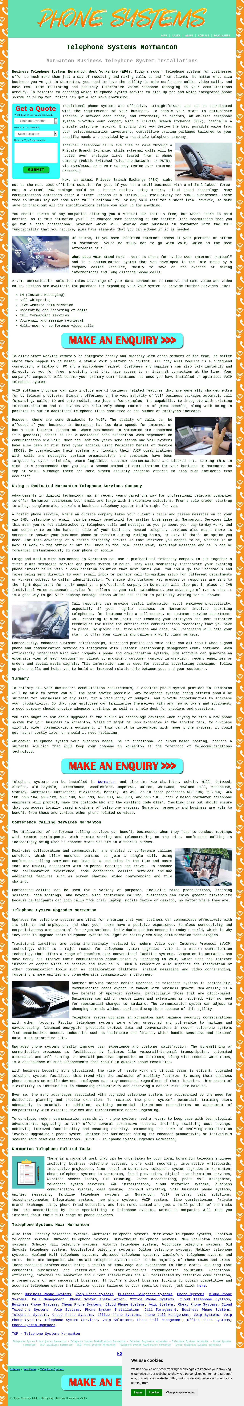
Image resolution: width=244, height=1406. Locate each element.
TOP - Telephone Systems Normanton (46, 1334)
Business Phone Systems (48, 1294)
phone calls (149, 272)
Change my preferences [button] (180, 1392)
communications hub (125, 377)
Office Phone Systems (152, 1299)
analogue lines (106, 156)
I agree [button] (138, 1392)
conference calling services (80, 832)
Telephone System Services (71, 1320)
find (27, 1234)
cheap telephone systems (71, 1174)
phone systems (102, 106)
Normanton (107, 782)
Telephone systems (30, 782)
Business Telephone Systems (145, 1294)
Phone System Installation (97, 1299)
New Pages (30, 1369)
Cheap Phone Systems (81, 1304)
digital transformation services (197, 1174)
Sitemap (15, 1369)
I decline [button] (154, 1392)
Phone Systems (190, 1294)
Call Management (48, 1299)
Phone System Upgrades (33, 1325)
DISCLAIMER (222, 35)
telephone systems (183, 72)
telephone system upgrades (177, 1169)
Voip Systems (161, 1304)
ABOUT (189, 35)
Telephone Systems (30, 1315)
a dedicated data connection (104, 435)
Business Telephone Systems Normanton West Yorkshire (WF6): (72, 72)
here (201, 1286)
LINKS (176, 35)
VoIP (182, 243)
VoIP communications (152, 451)
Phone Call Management (166, 1315)
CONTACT (203, 35)
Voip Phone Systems (94, 1294)
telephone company (168, 137)
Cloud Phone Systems (125, 1304)
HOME (164, 35)
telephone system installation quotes (67, 1286)
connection (146, 281)
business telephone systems (97, 1164)
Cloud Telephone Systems (205, 1299)
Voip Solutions (117, 1320)
